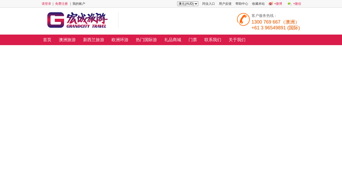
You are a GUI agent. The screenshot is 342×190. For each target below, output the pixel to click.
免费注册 (61, 4)
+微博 (278, 4)
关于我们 (237, 39)
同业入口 (208, 4)
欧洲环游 (120, 39)
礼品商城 (172, 39)
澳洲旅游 (67, 39)
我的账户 (79, 4)
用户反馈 (225, 4)
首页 (47, 39)
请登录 (46, 4)
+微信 (297, 4)
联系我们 (212, 39)
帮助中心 (241, 4)
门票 (193, 39)
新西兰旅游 (93, 39)
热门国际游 (146, 39)
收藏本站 (258, 4)
